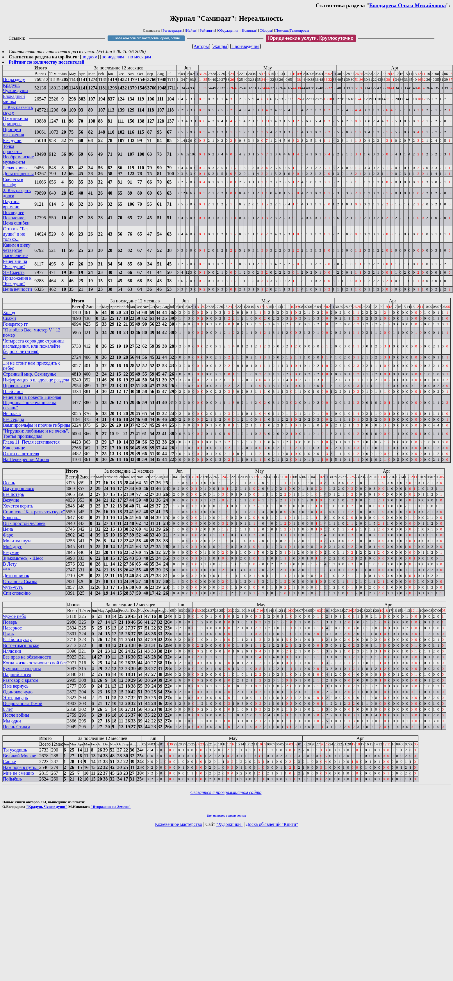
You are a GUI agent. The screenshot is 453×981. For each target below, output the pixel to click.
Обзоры (265, 30)
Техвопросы (299, 30)
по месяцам (139, 56)
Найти (191, 30)
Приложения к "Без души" (17, 281)
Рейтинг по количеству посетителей (46, 62)
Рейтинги (207, 30)
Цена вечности (17, 289)
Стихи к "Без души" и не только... (15, 234)
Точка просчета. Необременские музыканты (18, 154)
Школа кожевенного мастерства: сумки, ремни (146, 38)
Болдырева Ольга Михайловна (407, 5)
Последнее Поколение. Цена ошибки (16, 217)
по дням (89, 56)
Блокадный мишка (14, 99)
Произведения (245, 46)
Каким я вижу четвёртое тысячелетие (17, 250)
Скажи (9, 318)
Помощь (282, 30)
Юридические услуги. (311, 38)
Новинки (249, 30)
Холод (9, 312)
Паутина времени (11, 204)
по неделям (113, 56)
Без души (12, 140)
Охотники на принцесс (15, 121)
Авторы (201, 46)
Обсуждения (228, 30)
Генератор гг (15, 324)
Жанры (220, 46)
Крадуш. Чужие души (15, 88)
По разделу (14, 79)
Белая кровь (14, 167)
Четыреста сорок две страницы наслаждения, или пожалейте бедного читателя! (34, 346)
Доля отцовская (18, 173)
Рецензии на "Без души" (15, 264)
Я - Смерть (13, 272)
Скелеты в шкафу (13, 182)
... (4, 357)
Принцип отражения (13, 132)
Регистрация (173, 30)
